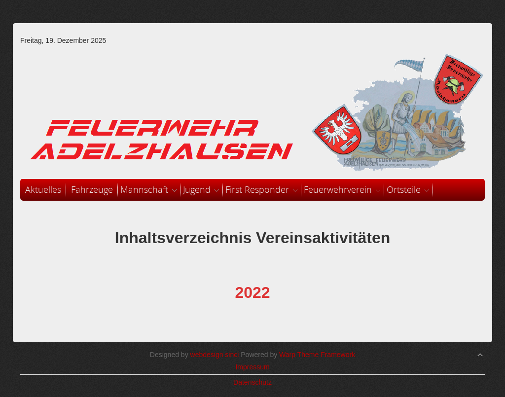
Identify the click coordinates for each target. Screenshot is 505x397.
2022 (252, 292)
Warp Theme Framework (317, 355)
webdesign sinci (214, 355)
